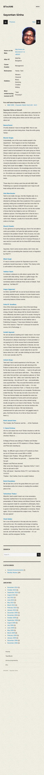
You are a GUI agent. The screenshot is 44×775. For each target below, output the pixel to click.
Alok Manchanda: (9, 193)
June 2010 (10, 600)
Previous (12, 22)
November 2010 (12, 587)
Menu (38, 6)
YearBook (9, 656)
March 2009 (11, 633)
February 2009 (12, 635)
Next (33, 22)
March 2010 (11, 605)
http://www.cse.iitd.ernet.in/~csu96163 (20, 52)
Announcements (12, 660)
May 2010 (10, 602)
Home (8, 651)
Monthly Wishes (12, 572)
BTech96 (8, 6)
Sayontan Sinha (14, 670)
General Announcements (15, 570)
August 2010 (11, 595)
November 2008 (12, 643)
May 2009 (10, 630)
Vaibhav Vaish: (8, 271)
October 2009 (11, 618)
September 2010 (12, 592)
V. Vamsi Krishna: (9, 428)
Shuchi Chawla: (8, 226)
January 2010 (11, 610)
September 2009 (12, 620)
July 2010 (10, 597)
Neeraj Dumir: (8, 125)
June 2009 (10, 628)
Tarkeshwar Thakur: (10, 494)
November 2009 (12, 615)
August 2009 (11, 623)
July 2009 (10, 625)
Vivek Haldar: (7, 519)
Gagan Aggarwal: (9, 289)
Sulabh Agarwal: (9, 332)
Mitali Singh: (7, 259)
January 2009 (11, 638)
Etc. (7, 665)
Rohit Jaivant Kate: (9, 420)
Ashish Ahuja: (8, 360)
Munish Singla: (8, 138)
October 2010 (11, 590)
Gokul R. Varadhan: (10, 304)
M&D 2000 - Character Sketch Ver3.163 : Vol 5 (22, 105)
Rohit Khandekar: (9, 481)
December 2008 (12, 640)
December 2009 (12, 612)
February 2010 (12, 607)
